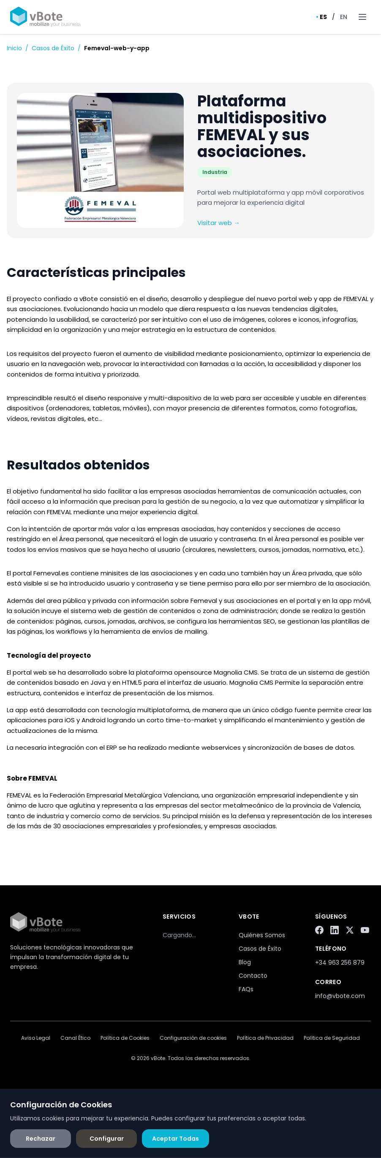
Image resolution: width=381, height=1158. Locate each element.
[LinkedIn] (334, 930)
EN (343, 17)
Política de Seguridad (332, 1038)
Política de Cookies (125, 1038)
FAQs (246, 989)
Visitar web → (218, 222)
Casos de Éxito (53, 48)
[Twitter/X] (350, 930)
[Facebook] (319, 930)
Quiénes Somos (262, 935)
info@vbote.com (340, 996)
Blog (245, 962)
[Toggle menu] (362, 16)
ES (321, 17)
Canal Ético (75, 1038)
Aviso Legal (35, 1038)
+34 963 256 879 (340, 962)
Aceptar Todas (175, 1138)
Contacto (253, 975)
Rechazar (40, 1138)
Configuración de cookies (193, 1038)
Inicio (14, 48)
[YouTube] (365, 930)
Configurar (107, 1138)
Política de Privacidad (265, 1038)
